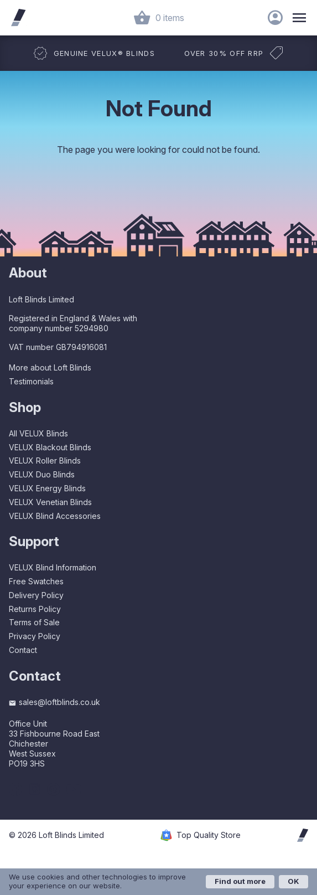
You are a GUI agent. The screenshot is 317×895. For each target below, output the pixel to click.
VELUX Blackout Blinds (50, 447)
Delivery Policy (36, 595)
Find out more (240, 881)
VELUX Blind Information (52, 567)
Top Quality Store (208, 835)
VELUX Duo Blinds (42, 474)
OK (293, 881)
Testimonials (31, 381)
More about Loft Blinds (50, 367)
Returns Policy (35, 609)
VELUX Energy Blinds (47, 488)
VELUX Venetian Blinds (50, 502)
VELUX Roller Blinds (45, 460)
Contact (23, 650)
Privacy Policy (34, 636)
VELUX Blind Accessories (55, 516)
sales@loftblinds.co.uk (54, 702)
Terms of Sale (34, 622)
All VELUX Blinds (38, 433)
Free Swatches (36, 581)
